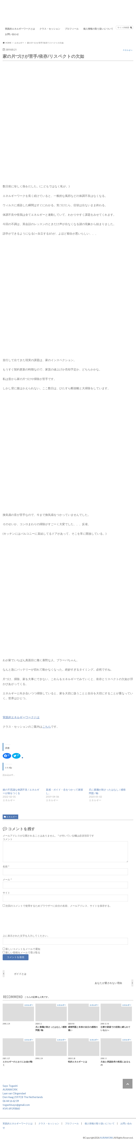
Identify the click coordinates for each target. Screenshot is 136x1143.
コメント (8, 839)
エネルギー (11, 816)
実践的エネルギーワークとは (20, 28)
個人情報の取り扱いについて (98, 28)
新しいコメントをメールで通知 (22, 949)
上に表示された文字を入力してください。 (26, 935)
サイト (6, 892)
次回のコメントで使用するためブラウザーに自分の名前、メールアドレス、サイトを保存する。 (58, 905)
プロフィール (72, 28)
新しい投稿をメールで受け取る (22, 952)
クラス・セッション (49, 28)
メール (7, 879)
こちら (46, 726)
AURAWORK (106, 1137)
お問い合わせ (12, 34)
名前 (6, 866)
